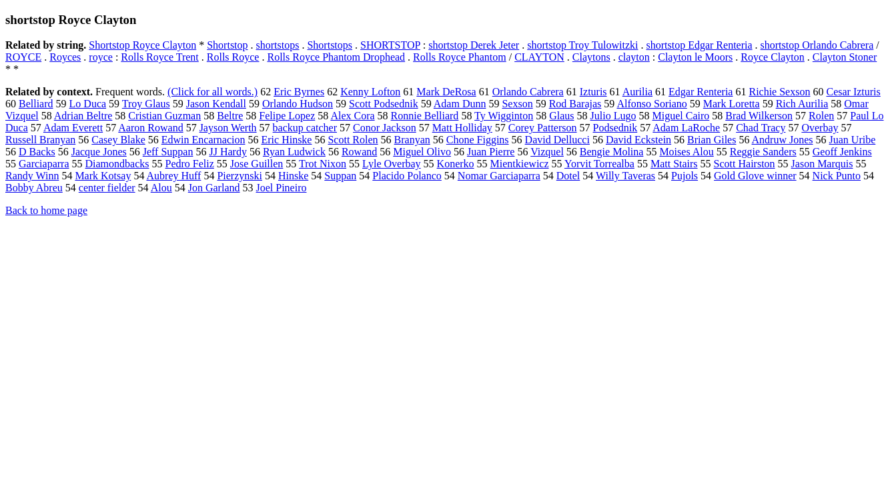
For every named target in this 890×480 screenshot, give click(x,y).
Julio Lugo (613, 115)
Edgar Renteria (701, 91)
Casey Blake (118, 139)
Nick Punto (837, 175)
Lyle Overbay (391, 163)
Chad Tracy (760, 127)
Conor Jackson (384, 127)
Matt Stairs (674, 163)
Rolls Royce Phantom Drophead (336, 57)
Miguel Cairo (680, 115)
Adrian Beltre (83, 115)
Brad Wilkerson (759, 115)
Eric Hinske (286, 139)
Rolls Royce (233, 57)
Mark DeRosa (446, 91)
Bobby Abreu (34, 187)
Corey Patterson (542, 127)
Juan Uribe (852, 139)
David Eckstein (638, 139)
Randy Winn (32, 175)
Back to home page (46, 210)
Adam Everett (73, 127)
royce (101, 57)
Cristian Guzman (164, 115)
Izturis (593, 91)
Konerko (455, 163)
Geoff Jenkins (842, 151)
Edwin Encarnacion (203, 139)
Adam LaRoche (686, 127)
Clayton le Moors (695, 57)
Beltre (230, 115)
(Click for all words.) (212, 91)
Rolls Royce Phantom (459, 57)
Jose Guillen (257, 163)
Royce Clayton (773, 57)
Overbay (819, 127)
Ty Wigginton (503, 115)
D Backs (37, 151)
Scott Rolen (353, 139)
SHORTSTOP (390, 45)
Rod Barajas (575, 103)
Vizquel (547, 151)
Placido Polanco (407, 175)
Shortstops (329, 45)
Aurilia (637, 91)
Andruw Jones (782, 139)
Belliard (36, 103)
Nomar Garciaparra (499, 175)
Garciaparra (44, 163)
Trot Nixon (322, 163)
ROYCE (23, 57)
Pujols (684, 175)
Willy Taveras (625, 175)
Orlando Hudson (297, 103)
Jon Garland (214, 187)
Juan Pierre (491, 151)
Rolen (821, 115)
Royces (65, 57)
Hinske (293, 175)
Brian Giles (711, 139)
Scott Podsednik (383, 103)
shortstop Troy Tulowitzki (582, 45)
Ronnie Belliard (425, 115)
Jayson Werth (228, 127)
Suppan (340, 175)
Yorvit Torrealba (599, 163)
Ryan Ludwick (294, 151)
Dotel (568, 175)
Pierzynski (239, 175)
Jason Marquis (822, 163)
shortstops (278, 45)
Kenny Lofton (370, 91)
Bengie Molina (612, 151)
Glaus (561, 115)
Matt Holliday (462, 127)
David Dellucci (557, 139)
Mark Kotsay (103, 175)
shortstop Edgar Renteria (699, 45)
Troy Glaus (146, 103)
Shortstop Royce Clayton (142, 45)
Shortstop (227, 45)
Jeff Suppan (168, 151)
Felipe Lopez (287, 115)
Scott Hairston (744, 163)
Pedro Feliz (189, 163)
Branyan (412, 139)
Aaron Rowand (150, 127)
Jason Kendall (216, 103)
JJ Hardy (227, 151)
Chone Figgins (477, 139)
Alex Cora (352, 115)
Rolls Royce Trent (159, 57)
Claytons (591, 57)
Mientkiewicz (519, 163)
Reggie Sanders (763, 151)
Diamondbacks (117, 163)
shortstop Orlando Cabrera (817, 45)
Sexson (517, 103)
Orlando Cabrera (528, 91)
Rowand (359, 151)
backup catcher (305, 127)
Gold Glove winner (755, 175)
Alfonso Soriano (651, 103)
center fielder (107, 187)
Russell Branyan (40, 139)
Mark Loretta (731, 103)
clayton (634, 57)
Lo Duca (88, 103)
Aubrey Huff (174, 175)
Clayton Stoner (845, 57)
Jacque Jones (99, 151)
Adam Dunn (460, 103)
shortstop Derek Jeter (473, 45)
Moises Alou (686, 151)
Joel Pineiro (281, 187)
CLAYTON (539, 57)
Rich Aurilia (802, 103)
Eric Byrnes (299, 91)
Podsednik (615, 127)
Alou (161, 187)
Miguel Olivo (422, 151)
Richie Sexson (779, 91)
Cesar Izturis (853, 91)
